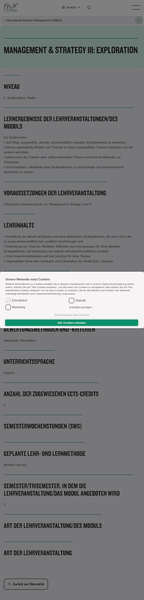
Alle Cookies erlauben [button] (72, 322)
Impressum (69, 293)
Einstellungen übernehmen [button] (72, 314)
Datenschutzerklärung (48, 293)
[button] (80, 307)
